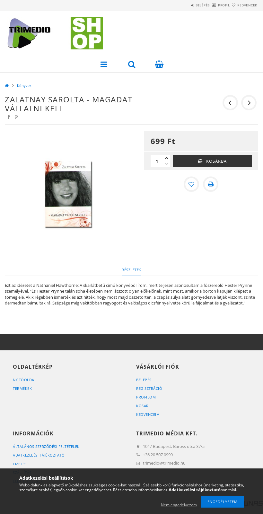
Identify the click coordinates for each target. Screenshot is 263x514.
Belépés (184, 5)
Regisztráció (149, 388)
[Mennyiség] (157, 161)
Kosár (142, 405)
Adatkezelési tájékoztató (39, 455)
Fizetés (20, 463)
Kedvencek (243, 5)
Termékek (22, 388)
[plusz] (166, 158)
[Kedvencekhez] (191, 184)
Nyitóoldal (24, 379)
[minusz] (166, 164)
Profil (212, 5)
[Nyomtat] (210, 184)
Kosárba (216, 161)
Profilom (146, 397)
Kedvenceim (148, 414)
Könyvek (24, 85)
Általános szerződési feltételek (46, 446)
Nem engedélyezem (179, 505)
